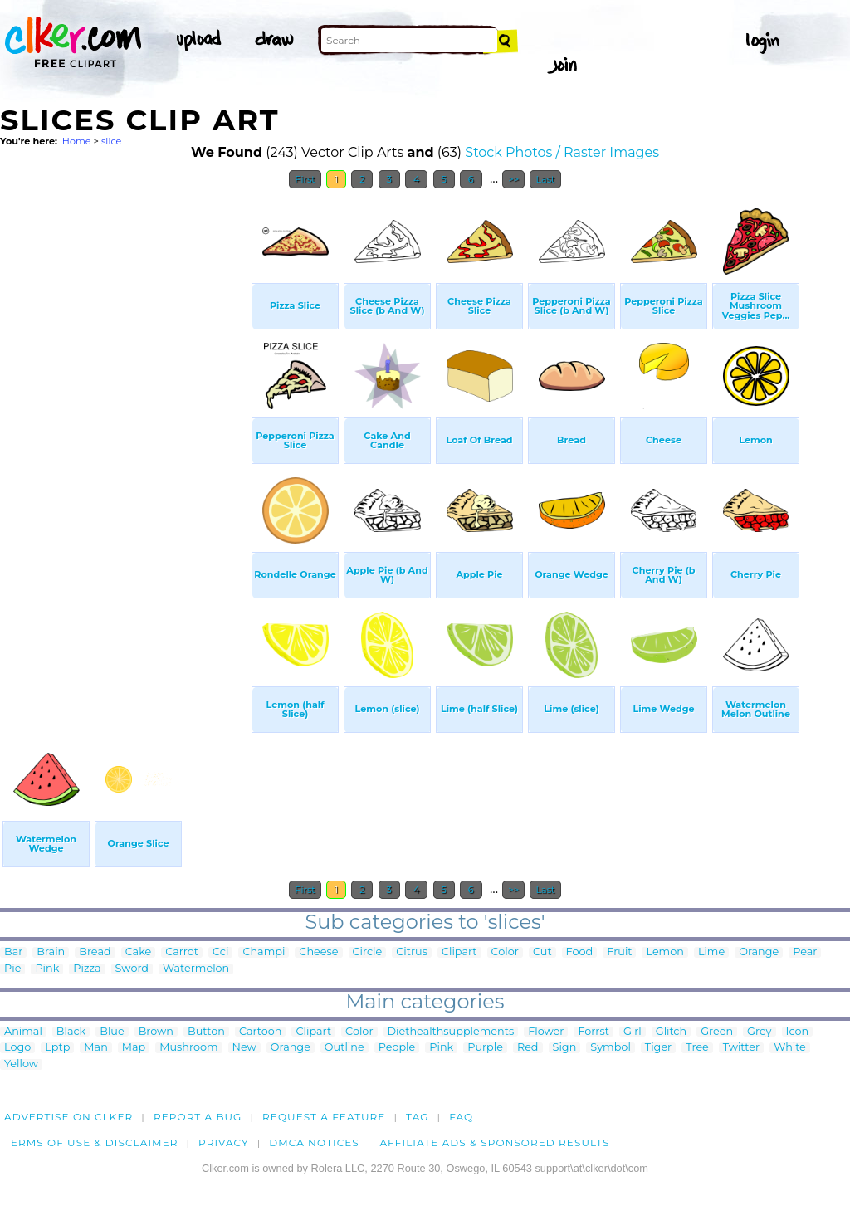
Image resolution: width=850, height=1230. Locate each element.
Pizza (86, 969)
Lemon (664, 952)
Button (206, 1032)
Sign (565, 1047)
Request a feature (323, 1116)
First (305, 179)
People (397, 1047)
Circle (368, 952)
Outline (344, 1047)
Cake (138, 952)
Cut (542, 952)
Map (133, 1047)
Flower (546, 1032)
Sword (132, 969)
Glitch (671, 1032)
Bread (94, 952)
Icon (797, 1032)
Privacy (223, 1142)
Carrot (181, 952)
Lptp (57, 1047)
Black (70, 1032)
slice (111, 141)
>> (513, 179)
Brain (51, 952)
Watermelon (196, 969)
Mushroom (188, 1047)
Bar (13, 952)
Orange (759, 952)
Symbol (610, 1047)
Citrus (411, 952)
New (244, 1047)
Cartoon (260, 1032)
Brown (156, 1032)
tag (417, 1116)
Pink (47, 969)
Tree (697, 1047)
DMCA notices (314, 1142)
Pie (12, 969)
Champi (263, 952)
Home (76, 141)
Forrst (593, 1032)
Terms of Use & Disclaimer (91, 1142)
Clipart (459, 952)
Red (528, 1047)
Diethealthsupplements (451, 1032)
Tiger (658, 1047)
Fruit (619, 952)
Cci (220, 952)
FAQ (461, 1116)
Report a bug (198, 1116)
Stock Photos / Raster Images (562, 152)
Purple (485, 1047)
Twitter (741, 1047)
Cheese (318, 952)
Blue (112, 1032)
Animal (23, 1032)
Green (717, 1032)
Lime (711, 952)
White (790, 1047)
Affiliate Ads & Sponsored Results (494, 1142)
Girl (632, 1032)
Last (544, 179)
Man (95, 1047)
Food (580, 952)
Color (505, 952)
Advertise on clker (68, 1116)
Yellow (21, 1064)
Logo (17, 1047)
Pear (805, 952)
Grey (759, 1032)
